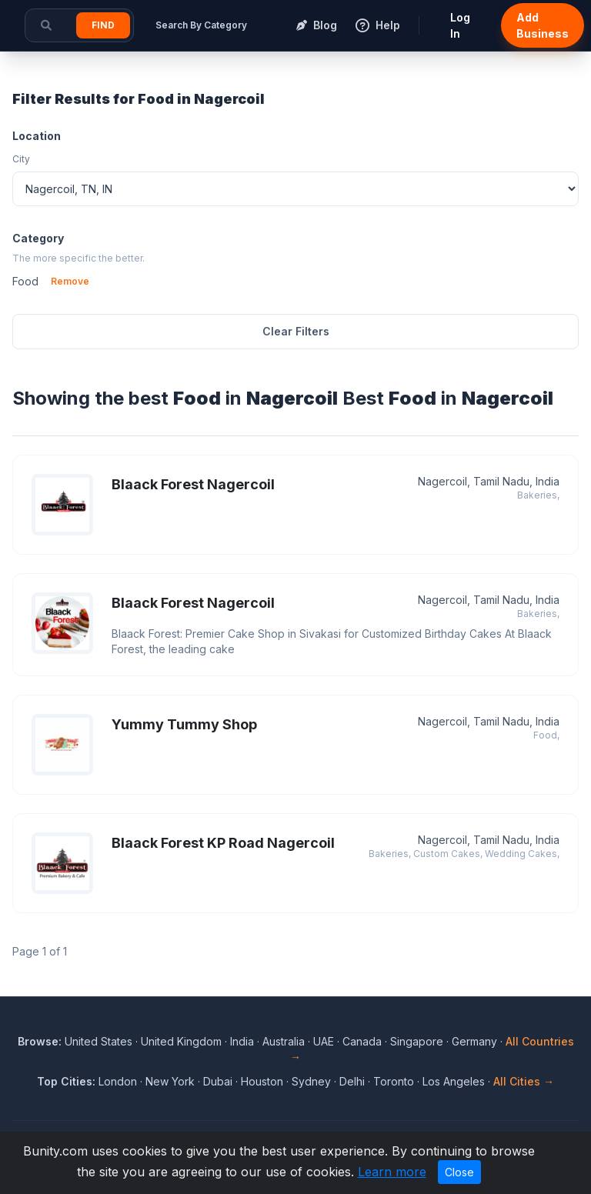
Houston (262, 1081)
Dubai (217, 1081)
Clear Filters (295, 331)
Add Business (542, 25)
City (21, 159)
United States (98, 1041)
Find (103, 25)
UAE (323, 1041)
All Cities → (523, 1081)
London (117, 1081)
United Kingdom (181, 1041)
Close (459, 1172)
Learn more (392, 1171)
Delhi (352, 1081)
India (242, 1041)
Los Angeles (453, 1081)
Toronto (393, 1081)
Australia (283, 1041)
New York (170, 1081)
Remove (70, 281)
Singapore (416, 1041)
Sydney (311, 1081)
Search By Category (201, 25)
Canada (362, 1041)
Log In (460, 25)
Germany (474, 1041)
